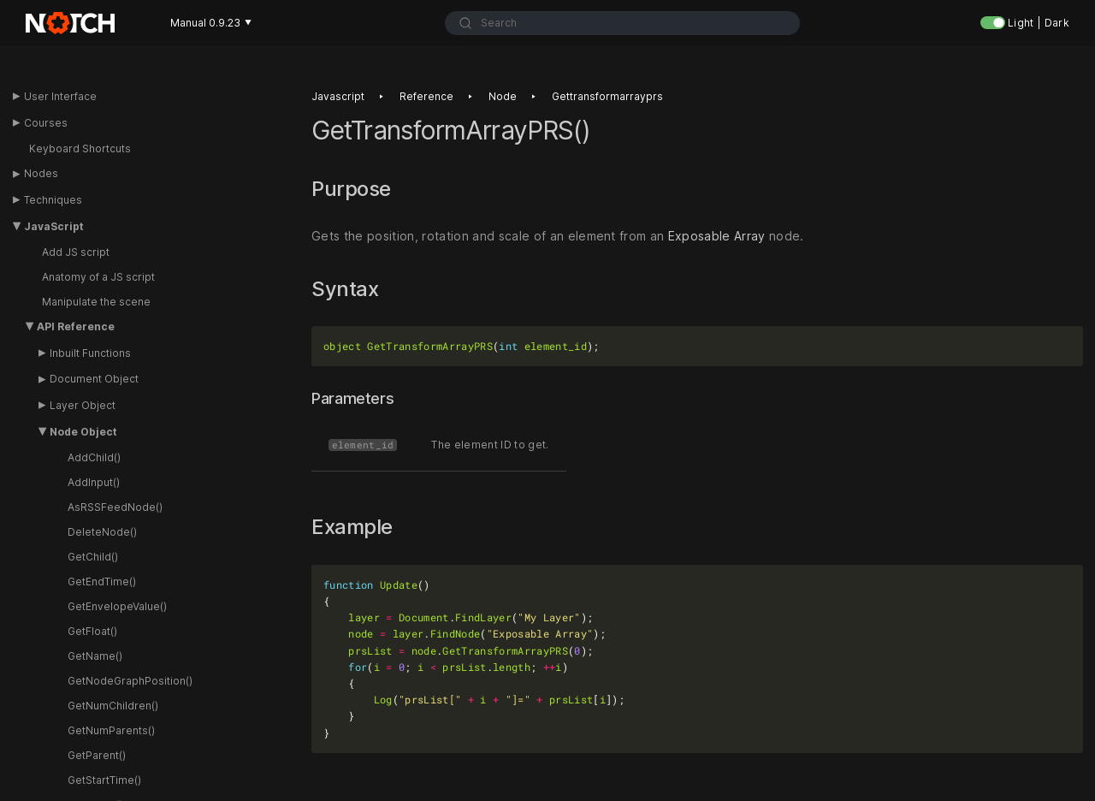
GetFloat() (92, 631)
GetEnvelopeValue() (117, 606)
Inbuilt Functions (90, 353)
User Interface (60, 96)
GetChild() (93, 556)
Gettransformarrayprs (607, 96)
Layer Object (82, 405)
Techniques (53, 199)
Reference (426, 96)
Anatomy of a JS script (98, 276)
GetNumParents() (111, 730)
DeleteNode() (102, 531)
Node (502, 96)
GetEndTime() (102, 581)
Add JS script (76, 252)
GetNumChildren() (113, 705)
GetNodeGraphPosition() (130, 680)
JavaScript (54, 226)
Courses (46, 122)
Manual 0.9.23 (211, 22)
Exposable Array (717, 235)
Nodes (41, 173)
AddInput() (94, 482)
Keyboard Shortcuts (80, 148)
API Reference (76, 326)
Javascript (337, 96)
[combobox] (622, 23)
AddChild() (94, 457)
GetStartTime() (104, 780)
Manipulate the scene (96, 301)
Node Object (83, 431)
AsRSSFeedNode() (115, 507)
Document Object (94, 378)
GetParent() (97, 755)
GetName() (95, 656)
